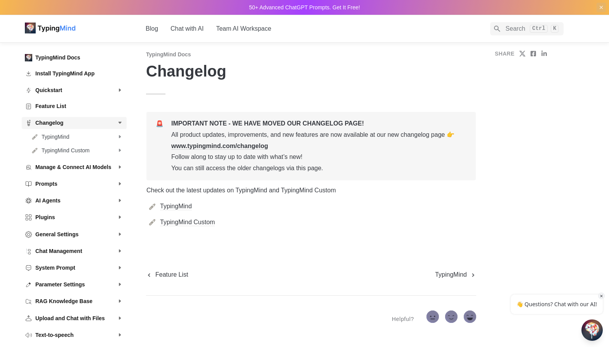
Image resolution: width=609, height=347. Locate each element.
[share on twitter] (522, 54)
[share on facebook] (533, 54)
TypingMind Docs (168, 54)
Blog (152, 28)
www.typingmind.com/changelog (219, 146)
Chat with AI (187, 28)
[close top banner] (601, 7)
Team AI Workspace (243, 28)
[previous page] (167, 275)
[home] (79, 29)
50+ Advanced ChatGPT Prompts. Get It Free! (304, 7)
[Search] (527, 28)
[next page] (455, 275)
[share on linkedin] (544, 54)
